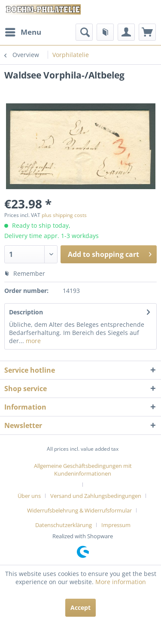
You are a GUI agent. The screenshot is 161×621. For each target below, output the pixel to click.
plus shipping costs (64, 215)
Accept (80, 607)
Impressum (116, 525)
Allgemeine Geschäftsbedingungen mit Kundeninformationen (83, 469)
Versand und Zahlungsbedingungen (95, 496)
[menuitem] (23, 32)
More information (120, 582)
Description (26, 312)
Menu (23, 31)
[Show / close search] (84, 32)
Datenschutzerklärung (63, 525)
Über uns (29, 496)
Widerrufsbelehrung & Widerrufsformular (79, 510)
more (32, 341)
